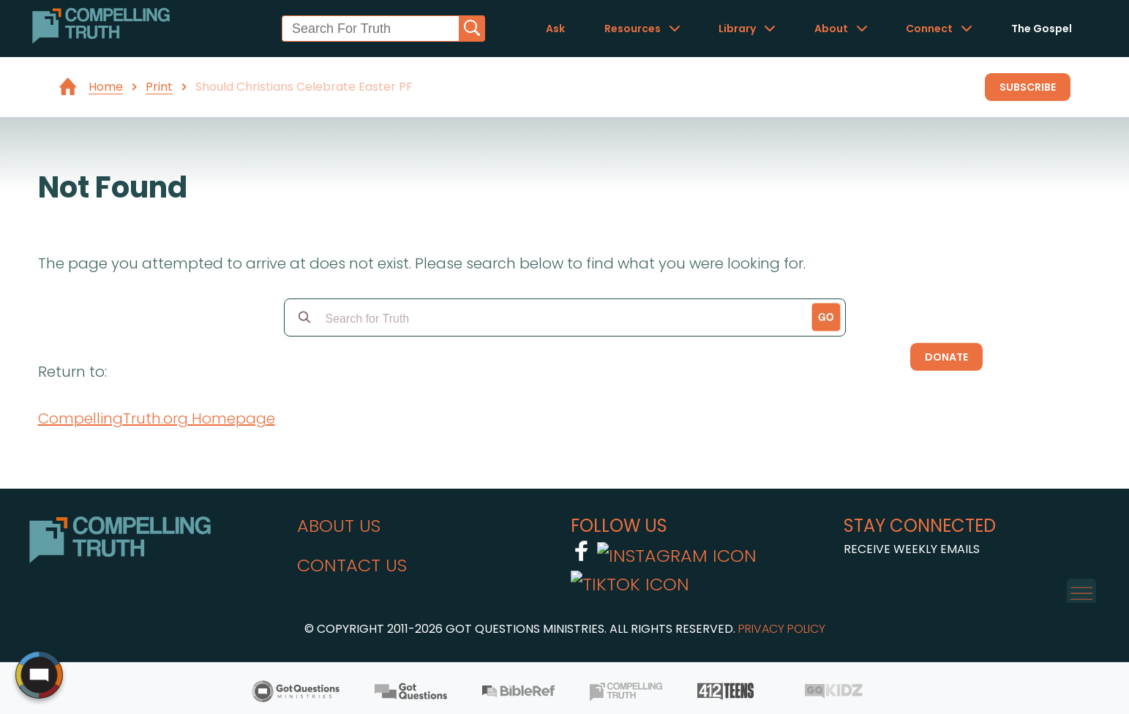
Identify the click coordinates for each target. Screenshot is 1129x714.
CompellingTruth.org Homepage (156, 418)
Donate (946, 357)
